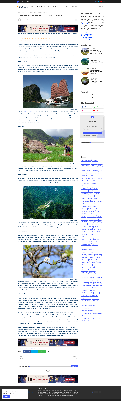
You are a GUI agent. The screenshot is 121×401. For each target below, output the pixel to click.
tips (97, 280)
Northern (95, 244)
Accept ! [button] (6, 396)
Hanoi (97, 211)
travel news (92, 290)
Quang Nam (98, 254)
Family (95, 198)
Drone (83, 198)
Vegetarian (84, 298)
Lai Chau (84, 226)
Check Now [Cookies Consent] (11, 393)
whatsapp (99, 107)
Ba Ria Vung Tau (85, 165)
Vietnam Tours (25, 12)
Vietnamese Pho (85, 318)
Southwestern (99, 270)
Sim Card (99, 262)
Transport (94, 287)
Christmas (95, 180)
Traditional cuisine (97, 285)
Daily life (95, 188)
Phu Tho (98, 252)
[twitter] (98, 1)
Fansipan (93, 201)
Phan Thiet (91, 249)
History (83, 216)
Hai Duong (90, 208)
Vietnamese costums (97, 313)
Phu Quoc (92, 252)
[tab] (32, 6)
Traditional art (97, 282)
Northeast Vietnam (86, 244)
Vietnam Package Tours (87, 39)
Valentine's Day (93, 295)
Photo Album (85, 252)
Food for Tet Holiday (86, 206)
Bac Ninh (84, 168)
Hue (95, 221)
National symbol (86, 236)
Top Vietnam (65, 6)
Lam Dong (90, 226)
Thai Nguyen (99, 277)
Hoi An (90, 219)
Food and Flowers (97, 203)
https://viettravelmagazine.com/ (89, 24)
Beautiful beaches (86, 170)
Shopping (93, 262)
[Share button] (48, 351)
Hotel (91, 221)
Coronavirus (93, 183)
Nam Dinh (92, 234)
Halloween (84, 211)
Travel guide (32, 348)
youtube (99, 111)
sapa (88, 262)
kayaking (84, 224)
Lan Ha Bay (97, 226)
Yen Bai (95, 321)
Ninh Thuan (91, 242)
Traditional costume (86, 285)
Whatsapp (43, 351)
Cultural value (85, 186)
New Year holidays (96, 236)
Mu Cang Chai (85, 234)
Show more (74, 366)
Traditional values (86, 287)
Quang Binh (90, 254)
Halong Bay (91, 211)
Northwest (84, 247)
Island (99, 221)
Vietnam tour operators (87, 34)
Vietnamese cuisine (53, 6)
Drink (96, 196)
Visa (99, 318)
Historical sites (94, 214)
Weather (84, 321)
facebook (87, 107)
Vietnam (91, 298)
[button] (99, 6)
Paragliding (84, 249)
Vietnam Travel (85, 33)
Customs (84, 188)
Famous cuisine (85, 201)
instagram (87, 111)
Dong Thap (90, 196)
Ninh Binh (84, 242)
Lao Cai (90, 229)
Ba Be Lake (93, 163)
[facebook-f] (96, 1)
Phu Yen (84, 254)
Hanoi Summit (85, 214)
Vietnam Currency (86, 300)
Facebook (28, 351)
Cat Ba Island (85, 175)
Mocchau (99, 231)
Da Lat (89, 188)
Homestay (96, 219)
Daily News (84, 191)
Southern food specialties (88, 270)
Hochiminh (84, 219)
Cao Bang (97, 173)
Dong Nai (84, 196)
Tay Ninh (94, 275)
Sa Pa (83, 262)
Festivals (100, 201)
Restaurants (99, 259)
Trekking (97, 292)
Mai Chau (84, 231)
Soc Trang (84, 264)
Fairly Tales (89, 198)
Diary (91, 193)
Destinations (40, 6)
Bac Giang (93, 165)
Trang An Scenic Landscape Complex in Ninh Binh (96, 61)
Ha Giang (84, 208)
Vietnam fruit (95, 300)
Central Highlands (86, 178)
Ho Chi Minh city (91, 216)
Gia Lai (94, 206)
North (97, 242)
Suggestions (92, 272)
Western (90, 321)
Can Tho (91, 173)
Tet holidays (85, 277)
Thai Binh (92, 277)
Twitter (35, 351)
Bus (101, 170)
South (95, 264)
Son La (90, 264)
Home (32, 6)
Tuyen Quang (85, 295)
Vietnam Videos (85, 308)
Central (91, 175)
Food (90, 203)
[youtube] (101, 1)
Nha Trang (96, 239)
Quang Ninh (92, 257)
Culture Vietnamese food (96, 186)
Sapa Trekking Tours (86, 37)
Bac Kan (100, 165)
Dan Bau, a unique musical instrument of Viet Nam (96, 71)
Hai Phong (97, 208)
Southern (91, 267)
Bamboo (90, 168)
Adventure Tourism (86, 160)
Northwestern (92, 247)
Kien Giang (97, 224)
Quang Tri (99, 257)
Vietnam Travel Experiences (88, 305)
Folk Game (84, 203)
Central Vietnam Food (97, 178)
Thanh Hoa (84, 280)
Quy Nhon (91, 259)
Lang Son (84, 229)
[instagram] (104, 1)
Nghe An (84, 239)
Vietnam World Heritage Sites (88, 310)
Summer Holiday (86, 275)
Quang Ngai (84, 257)
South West (84, 267)
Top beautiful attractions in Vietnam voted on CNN (96, 80)
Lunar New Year (97, 229)
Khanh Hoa (90, 224)
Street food (84, 272)
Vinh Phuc (94, 318)
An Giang (95, 160)
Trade (91, 282)
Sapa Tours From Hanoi (87, 36)
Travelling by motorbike (87, 292)
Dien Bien (97, 193)
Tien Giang (91, 280)
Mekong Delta (91, 231)
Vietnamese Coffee (86, 313)
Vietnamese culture (97, 315)
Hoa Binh (99, 216)
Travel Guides (74, 6)
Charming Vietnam (86, 180)
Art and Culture (85, 163)
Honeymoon (85, 221)
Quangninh (84, 259)
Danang (97, 191)
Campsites (84, 173)
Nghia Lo (90, 239)
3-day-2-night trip (27, 111)
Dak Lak (91, 191)
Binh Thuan (95, 170)
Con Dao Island (85, 183)
